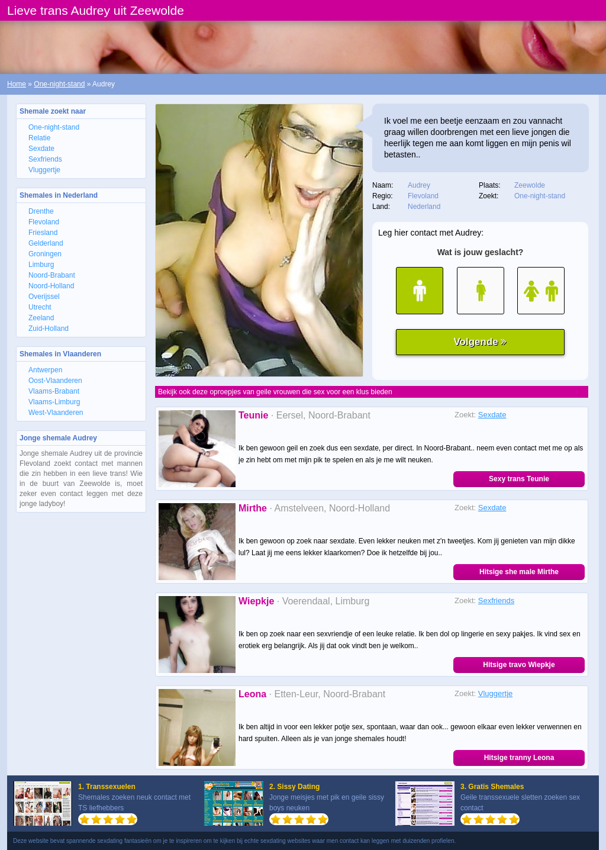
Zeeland (41, 318)
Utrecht (39, 307)
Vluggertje (44, 170)
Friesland (42, 232)
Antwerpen (45, 370)
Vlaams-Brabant (53, 391)
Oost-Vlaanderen (55, 380)
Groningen (45, 254)
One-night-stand (59, 84)
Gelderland (45, 243)
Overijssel (44, 296)
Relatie (39, 138)
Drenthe (41, 211)
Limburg (41, 264)
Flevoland (43, 222)
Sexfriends (45, 159)
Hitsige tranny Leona (519, 758)
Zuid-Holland (48, 328)
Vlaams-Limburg (54, 402)
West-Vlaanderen (55, 412)
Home (16, 84)
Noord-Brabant (51, 275)
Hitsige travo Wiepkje (519, 665)
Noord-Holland (51, 286)
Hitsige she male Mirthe (519, 572)
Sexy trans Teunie (519, 479)
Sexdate (41, 148)
